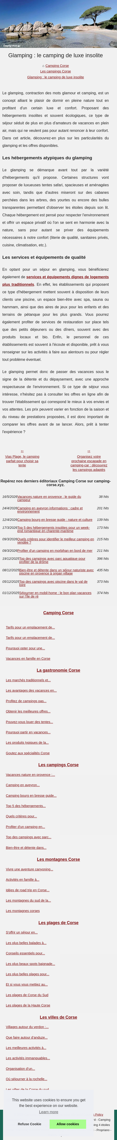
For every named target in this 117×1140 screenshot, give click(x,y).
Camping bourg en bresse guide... (31, 795)
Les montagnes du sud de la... (28, 900)
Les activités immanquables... (28, 1058)
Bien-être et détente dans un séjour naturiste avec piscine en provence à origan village (56, 571)
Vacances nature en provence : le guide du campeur (49, 498)
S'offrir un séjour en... (22, 932)
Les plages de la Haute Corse (28, 1005)
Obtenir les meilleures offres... (28, 711)
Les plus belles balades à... (26, 943)
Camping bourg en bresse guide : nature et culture (54, 519)
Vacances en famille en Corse (28, 658)
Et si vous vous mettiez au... (27, 984)
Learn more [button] (48, 1112)
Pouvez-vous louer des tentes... (29, 722)
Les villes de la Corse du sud (27, 1089)
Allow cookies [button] (68, 1124)
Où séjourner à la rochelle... (26, 1079)
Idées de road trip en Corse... (27, 890)
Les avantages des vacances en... (31, 690)
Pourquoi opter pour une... (25, 648)
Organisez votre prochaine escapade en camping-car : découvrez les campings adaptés (88, 463)
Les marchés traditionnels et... (28, 680)
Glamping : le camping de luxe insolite (55, 77)
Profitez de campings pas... (26, 701)
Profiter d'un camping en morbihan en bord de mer (54, 550)
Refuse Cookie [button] (29, 1124)
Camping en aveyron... (23, 785)
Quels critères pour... (21, 816)
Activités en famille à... (22, 879)
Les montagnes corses (23, 911)
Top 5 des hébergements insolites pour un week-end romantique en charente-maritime (53, 529)
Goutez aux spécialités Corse (28, 753)
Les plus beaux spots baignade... (30, 964)
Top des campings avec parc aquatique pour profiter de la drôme (52, 560)
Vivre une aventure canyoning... (29, 869)
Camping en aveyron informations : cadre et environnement (50, 510)
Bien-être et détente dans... (26, 848)
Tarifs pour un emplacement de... (30, 627)
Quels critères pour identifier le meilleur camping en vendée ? (55, 541)
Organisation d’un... (20, 1069)
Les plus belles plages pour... (27, 974)
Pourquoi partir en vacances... (28, 732)
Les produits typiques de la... (27, 742)
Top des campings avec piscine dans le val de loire (53, 583)
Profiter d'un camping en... (25, 827)
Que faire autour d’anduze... (27, 1037)
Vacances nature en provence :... (30, 775)
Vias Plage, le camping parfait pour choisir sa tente (22, 461)
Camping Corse (57, 66)
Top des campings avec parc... (28, 837)
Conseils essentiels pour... (25, 953)
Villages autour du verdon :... (27, 1027)
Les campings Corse (55, 71)
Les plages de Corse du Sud (27, 995)
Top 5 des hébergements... (26, 806)
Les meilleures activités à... (26, 1048)
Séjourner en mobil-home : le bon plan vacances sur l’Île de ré (55, 594)
